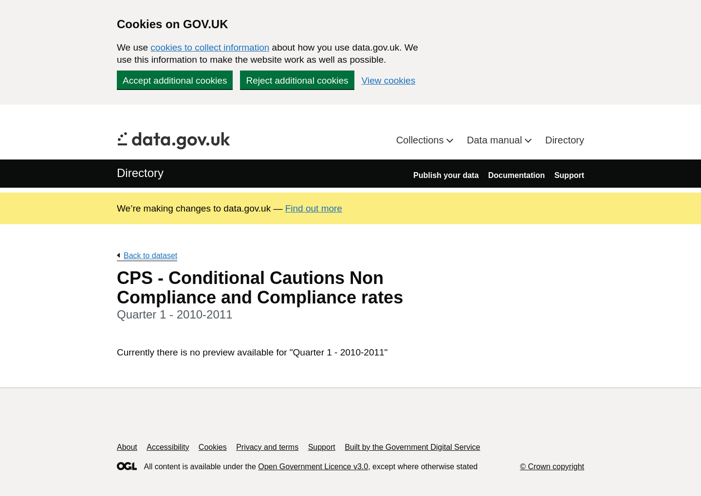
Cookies (213, 447)
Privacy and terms (267, 447)
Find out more (313, 208)
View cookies (389, 80)
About (127, 447)
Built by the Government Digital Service (412, 447)
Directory (564, 140)
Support (569, 175)
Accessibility (168, 447)
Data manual (496, 140)
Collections (421, 140)
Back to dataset (150, 255)
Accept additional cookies (175, 80)
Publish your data (446, 175)
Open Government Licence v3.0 (313, 466)
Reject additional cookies (297, 80)
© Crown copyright (552, 466)
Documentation (516, 175)
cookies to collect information (209, 47)
